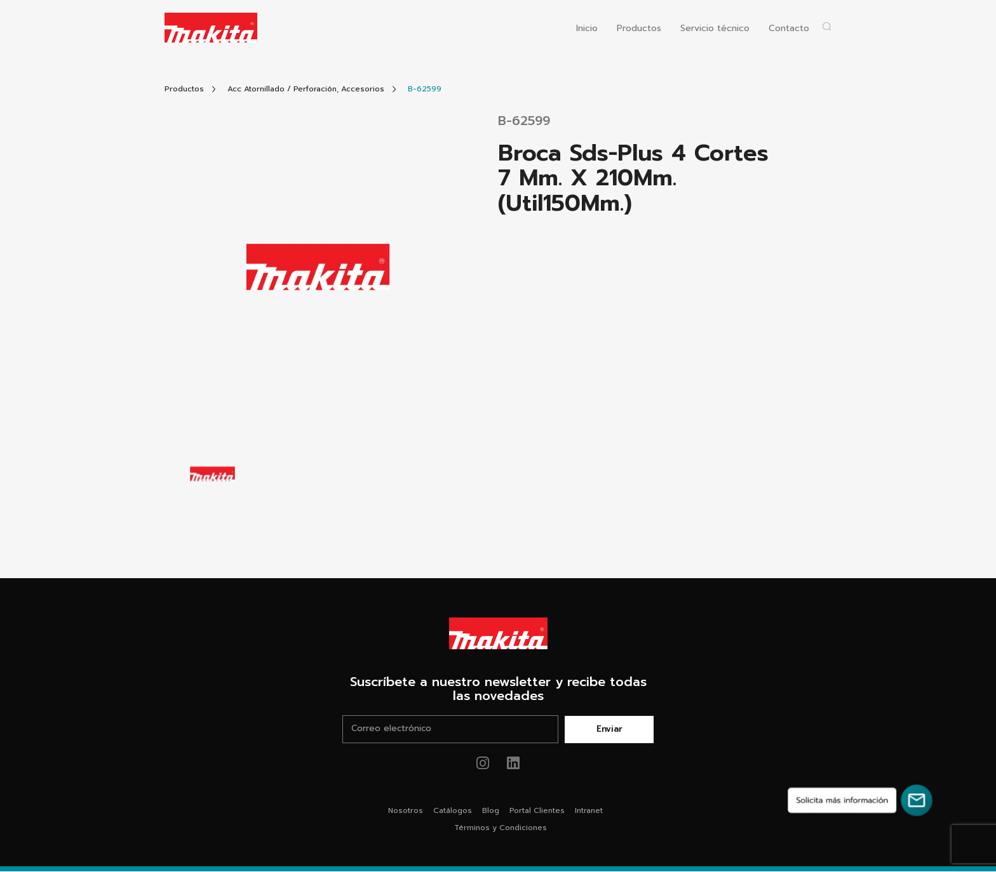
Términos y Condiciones (500, 828)
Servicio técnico (715, 28)
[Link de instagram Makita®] (483, 763)
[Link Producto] (424, 89)
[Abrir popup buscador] (826, 26)
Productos (639, 28)
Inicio (587, 28)
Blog (490, 811)
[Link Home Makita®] (498, 633)
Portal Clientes (537, 811)
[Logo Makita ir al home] (211, 28)
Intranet (589, 811)
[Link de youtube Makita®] (513, 763)
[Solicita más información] (860, 800)
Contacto (789, 28)
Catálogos (452, 811)
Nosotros (405, 811)
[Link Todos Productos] (184, 89)
